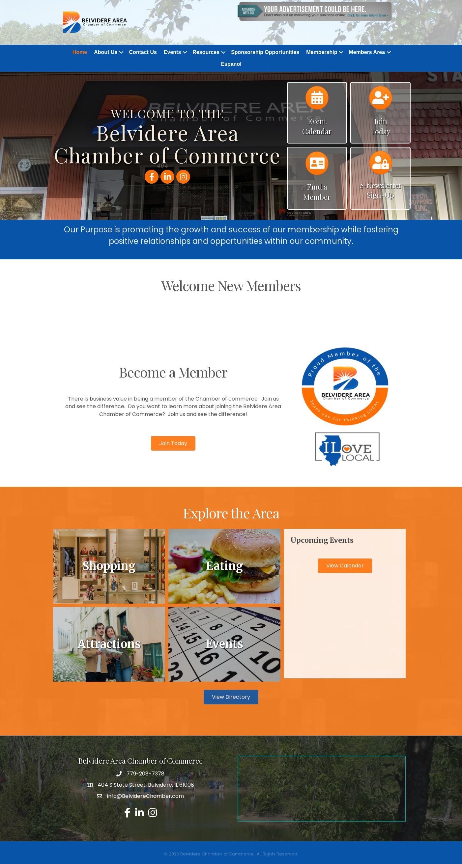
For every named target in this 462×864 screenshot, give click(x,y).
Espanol (231, 64)
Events (172, 52)
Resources (205, 52)
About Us (105, 52)
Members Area (367, 52)
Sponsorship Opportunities (265, 52)
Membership (321, 52)
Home (79, 52)
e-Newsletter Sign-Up (381, 190)
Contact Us (143, 52)
